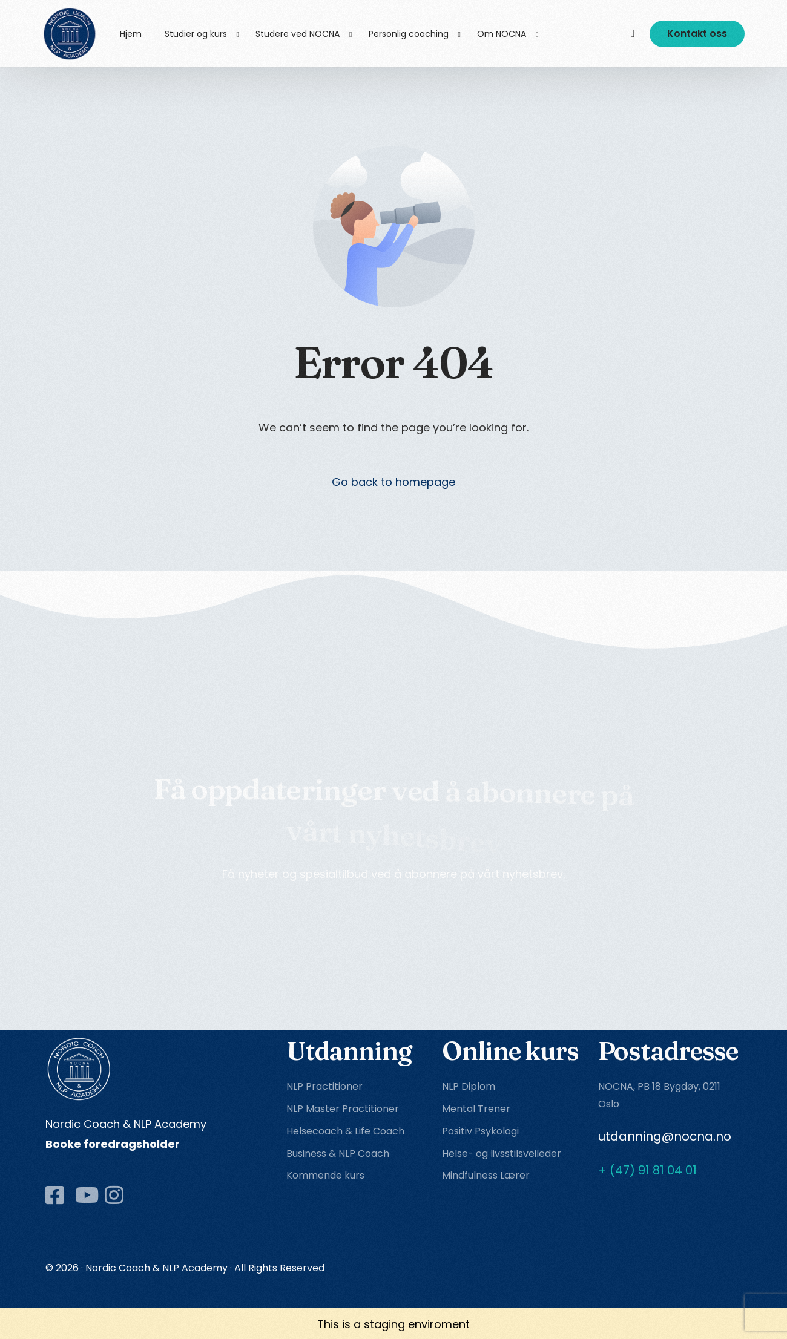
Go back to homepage (393, 481)
